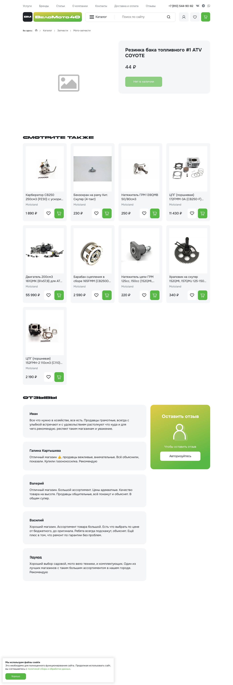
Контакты (101, 6)
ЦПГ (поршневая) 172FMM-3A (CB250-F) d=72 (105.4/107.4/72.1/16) (187, 197)
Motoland (32, 204)
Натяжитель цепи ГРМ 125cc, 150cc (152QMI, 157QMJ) (137, 279)
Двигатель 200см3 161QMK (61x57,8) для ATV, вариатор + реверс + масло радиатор (44, 279)
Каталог (98, 17)
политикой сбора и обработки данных (49, 668)
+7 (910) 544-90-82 (181, 6)
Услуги (27, 6)
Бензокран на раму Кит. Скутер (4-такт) (91, 197)
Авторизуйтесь (180, 456)
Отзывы (151, 6)
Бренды (44, 6)
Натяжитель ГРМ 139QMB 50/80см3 (139, 197)
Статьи (60, 6)
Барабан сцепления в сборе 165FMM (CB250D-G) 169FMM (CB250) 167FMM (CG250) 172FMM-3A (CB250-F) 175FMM (92, 279)
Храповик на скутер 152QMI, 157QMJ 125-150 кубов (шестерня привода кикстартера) (188, 279)
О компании (80, 6)
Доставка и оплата (126, 6)
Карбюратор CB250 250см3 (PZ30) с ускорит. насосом (44, 197)
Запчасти (62, 30)
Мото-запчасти (81, 30)
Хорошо (15, 676)
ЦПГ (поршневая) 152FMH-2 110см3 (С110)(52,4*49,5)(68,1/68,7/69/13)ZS (43, 361)
